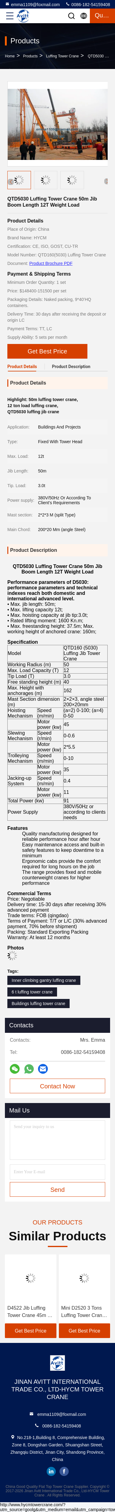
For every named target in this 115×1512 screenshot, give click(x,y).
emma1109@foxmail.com (32, 4)
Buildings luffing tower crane (38, 1003)
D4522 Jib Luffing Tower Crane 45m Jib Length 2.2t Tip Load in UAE (30, 1312)
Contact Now (57, 1086)
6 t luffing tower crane (32, 991)
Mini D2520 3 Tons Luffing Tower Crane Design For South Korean (83, 1312)
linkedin (51, 1471)
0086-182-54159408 (87, 4)
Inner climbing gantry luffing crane (44, 980)
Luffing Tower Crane (62, 56)
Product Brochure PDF (51, 263)
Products (30, 56)
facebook (64, 1471)
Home (10, 56)
